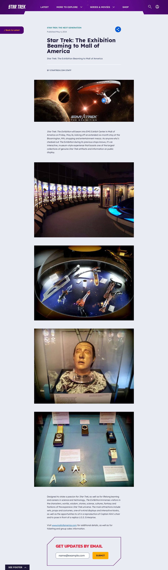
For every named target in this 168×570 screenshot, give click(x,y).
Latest (45, 7)
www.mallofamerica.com (64, 525)
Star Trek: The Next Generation (64, 27)
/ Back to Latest (12, 30)
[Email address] (72, 555)
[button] (17, 7)
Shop (125, 7)
